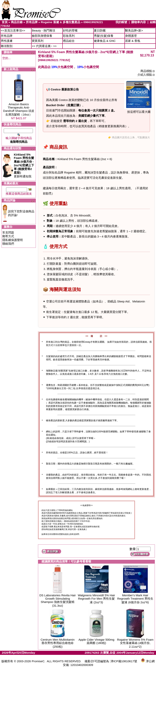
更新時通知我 (24, 165)
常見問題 (8, 232)
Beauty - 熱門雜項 (43, 30)
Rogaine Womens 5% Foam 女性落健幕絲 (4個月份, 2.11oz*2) (135, 643)
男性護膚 (6, 40)
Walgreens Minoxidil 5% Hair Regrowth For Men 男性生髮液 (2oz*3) (96, 599)
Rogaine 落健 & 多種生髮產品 (60, 22)
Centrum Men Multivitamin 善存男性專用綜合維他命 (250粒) (58, 643)
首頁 (5, 22)
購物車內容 (138, 22)
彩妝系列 (69, 35)
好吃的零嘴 (70, 30)
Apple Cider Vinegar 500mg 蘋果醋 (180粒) (96, 641)
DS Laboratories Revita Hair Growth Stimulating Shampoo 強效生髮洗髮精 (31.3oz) (57, 600)
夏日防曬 (100, 30)
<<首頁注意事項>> (13, 30)
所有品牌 (32, 22)
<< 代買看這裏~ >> (44, 46)
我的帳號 (121, 22)
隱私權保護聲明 (12, 240)
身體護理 (131, 35)
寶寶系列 (37, 40)
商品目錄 (17, 22)
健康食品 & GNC (105, 40)
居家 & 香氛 (132, 40)
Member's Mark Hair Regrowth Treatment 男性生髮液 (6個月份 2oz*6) (135, 599)
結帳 (153, 22)
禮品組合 (69, 40)
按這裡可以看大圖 (138, 110)
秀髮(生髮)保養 (103, 35)
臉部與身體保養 (42, 35)
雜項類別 (6, 46)
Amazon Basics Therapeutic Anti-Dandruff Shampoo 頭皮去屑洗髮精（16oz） (18, 109)
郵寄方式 (8, 236)
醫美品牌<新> (134, 30)
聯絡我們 (8, 243)
